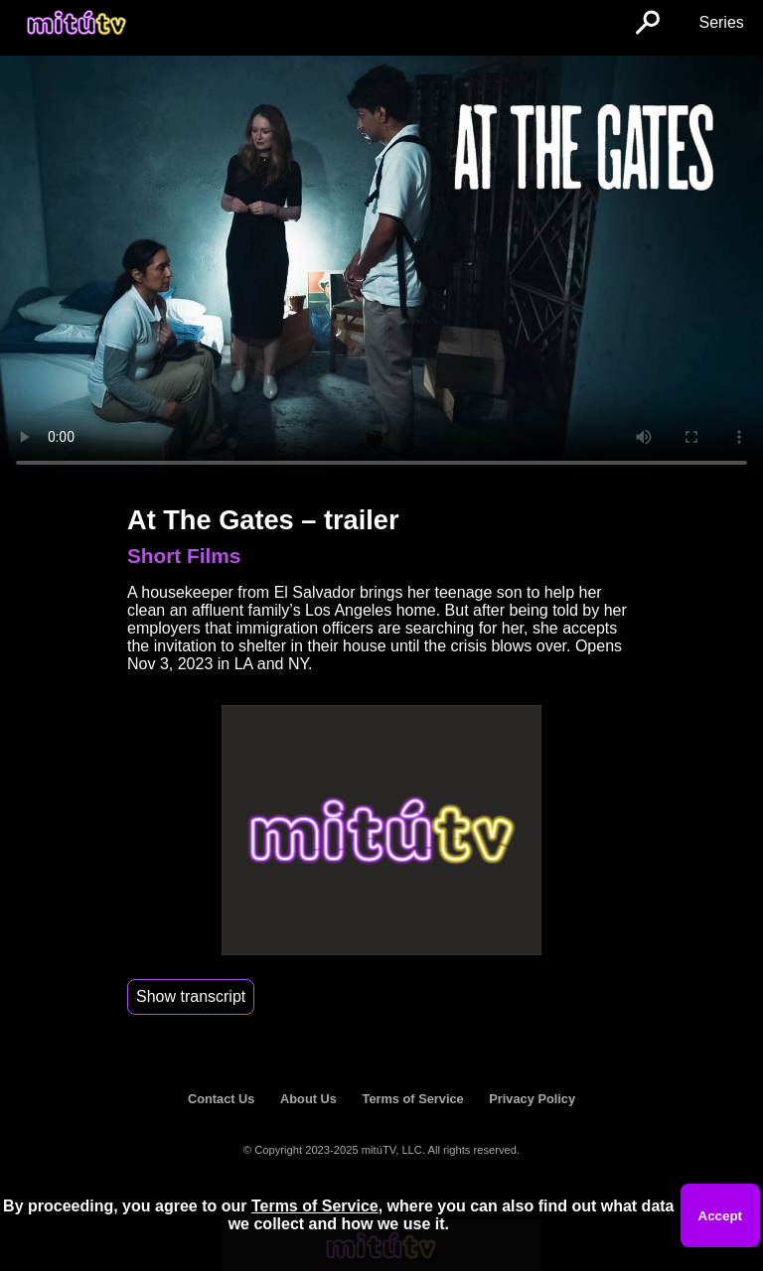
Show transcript (190, 996)
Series (720, 22)
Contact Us (221, 1098)
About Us (308, 1098)
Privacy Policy (532, 1098)
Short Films (183, 555)
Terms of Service (413, 1098)
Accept (720, 1215)
